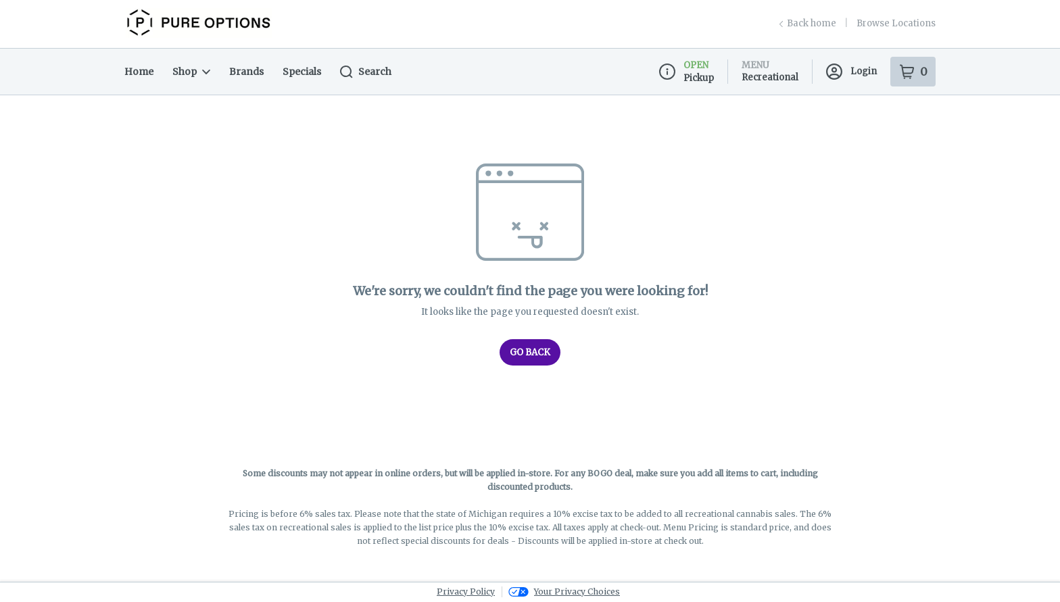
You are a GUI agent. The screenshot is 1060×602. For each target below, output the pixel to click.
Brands (246, 72)
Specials (302, 72)
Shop (191, 72)
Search (365, 72)
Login (851, 72)
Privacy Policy (466, 591)
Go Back (530, 352)
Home (138, 72)
